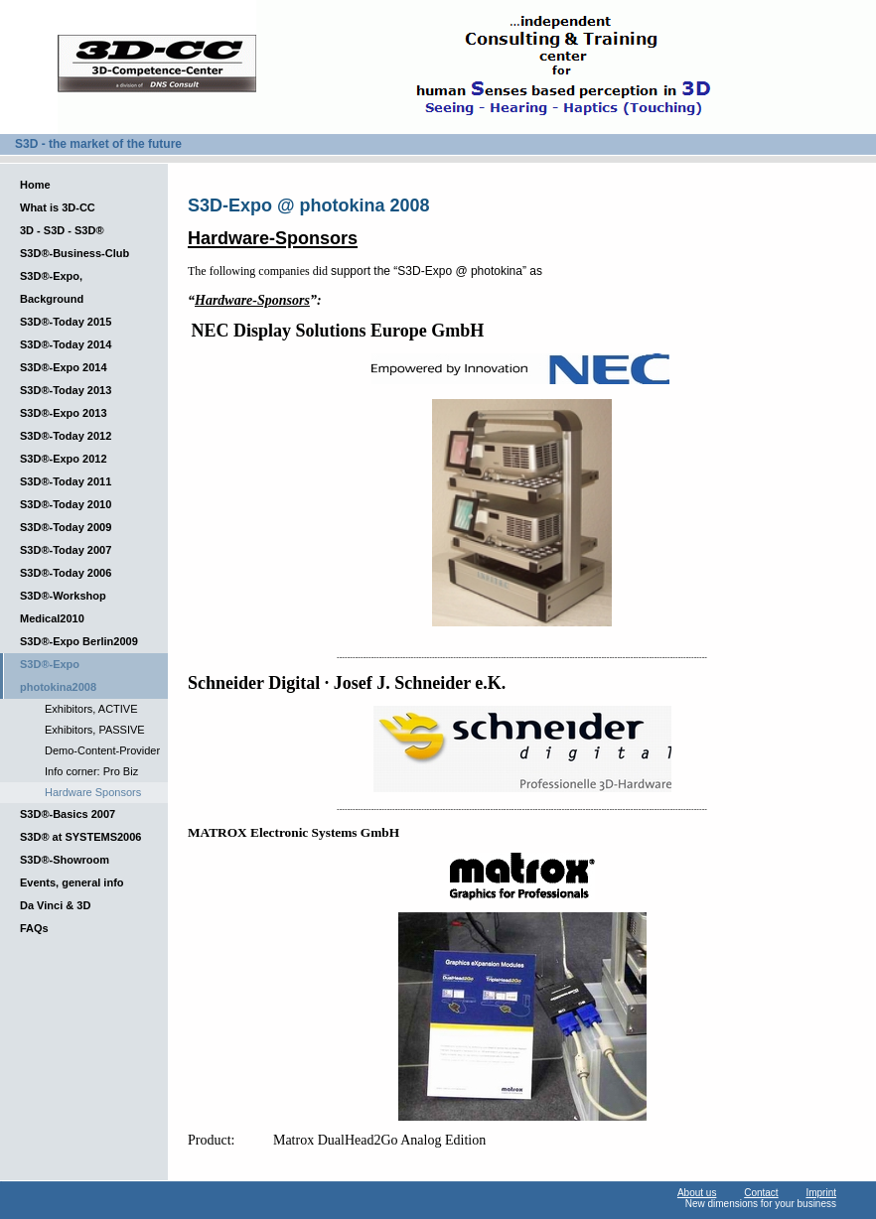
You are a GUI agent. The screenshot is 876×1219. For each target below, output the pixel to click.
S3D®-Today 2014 (65, 344)
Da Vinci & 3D (55, 905)
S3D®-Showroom (64, 860)
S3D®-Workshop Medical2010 (63, 607)
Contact (761, 1192)
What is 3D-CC (57, 207)
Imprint (820, 1192)
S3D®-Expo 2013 (63, 413)
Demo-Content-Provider (102, 750)
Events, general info (72, 882)
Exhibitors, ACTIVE (91, 709)
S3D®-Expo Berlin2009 (79, 641)
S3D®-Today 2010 (65, 504)
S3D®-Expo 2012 (63, 459)
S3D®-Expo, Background (51, 287)
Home (35, 185)
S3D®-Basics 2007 (67, 814)
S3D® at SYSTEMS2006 (80, 837)
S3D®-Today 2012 (65, 436)
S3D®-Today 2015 (65, 322)
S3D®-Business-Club (74, 253)
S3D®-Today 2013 (65, 390)
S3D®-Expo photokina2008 (58, 675)
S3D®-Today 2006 (65, 573)
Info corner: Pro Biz (91, 771)
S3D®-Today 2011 (65, 481)
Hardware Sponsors (93, 792)
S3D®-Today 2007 (65, 550)
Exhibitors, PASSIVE (95, 730)
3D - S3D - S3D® (62, 230)
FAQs (34, 928)
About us (696, 1192)
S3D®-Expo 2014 (63, 367)
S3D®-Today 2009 (65, 527)
